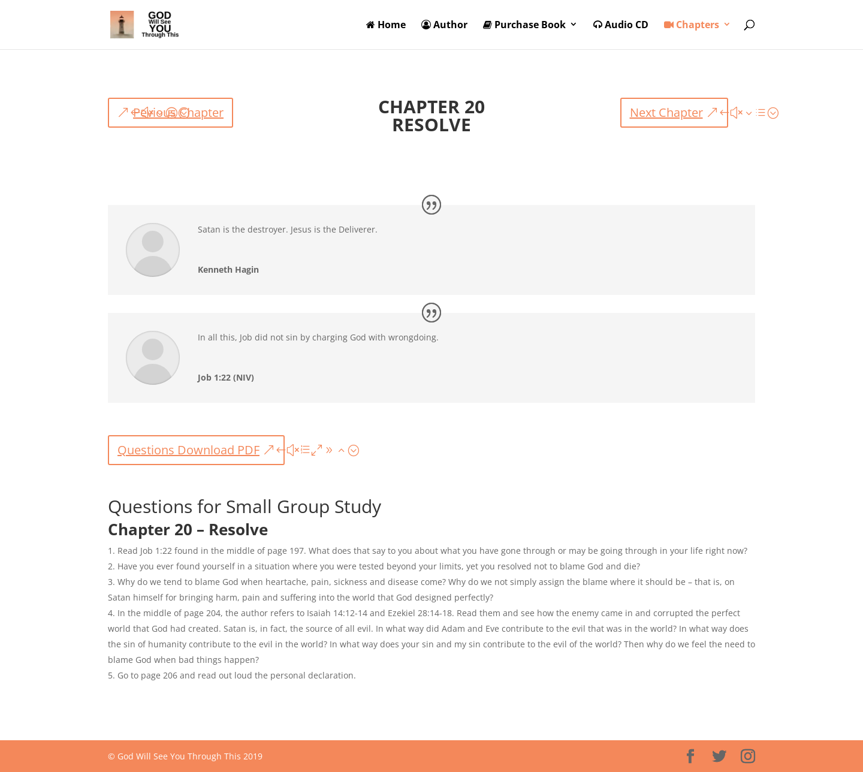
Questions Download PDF (188, 450)
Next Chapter (666, 112)
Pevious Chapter (178, 112)
